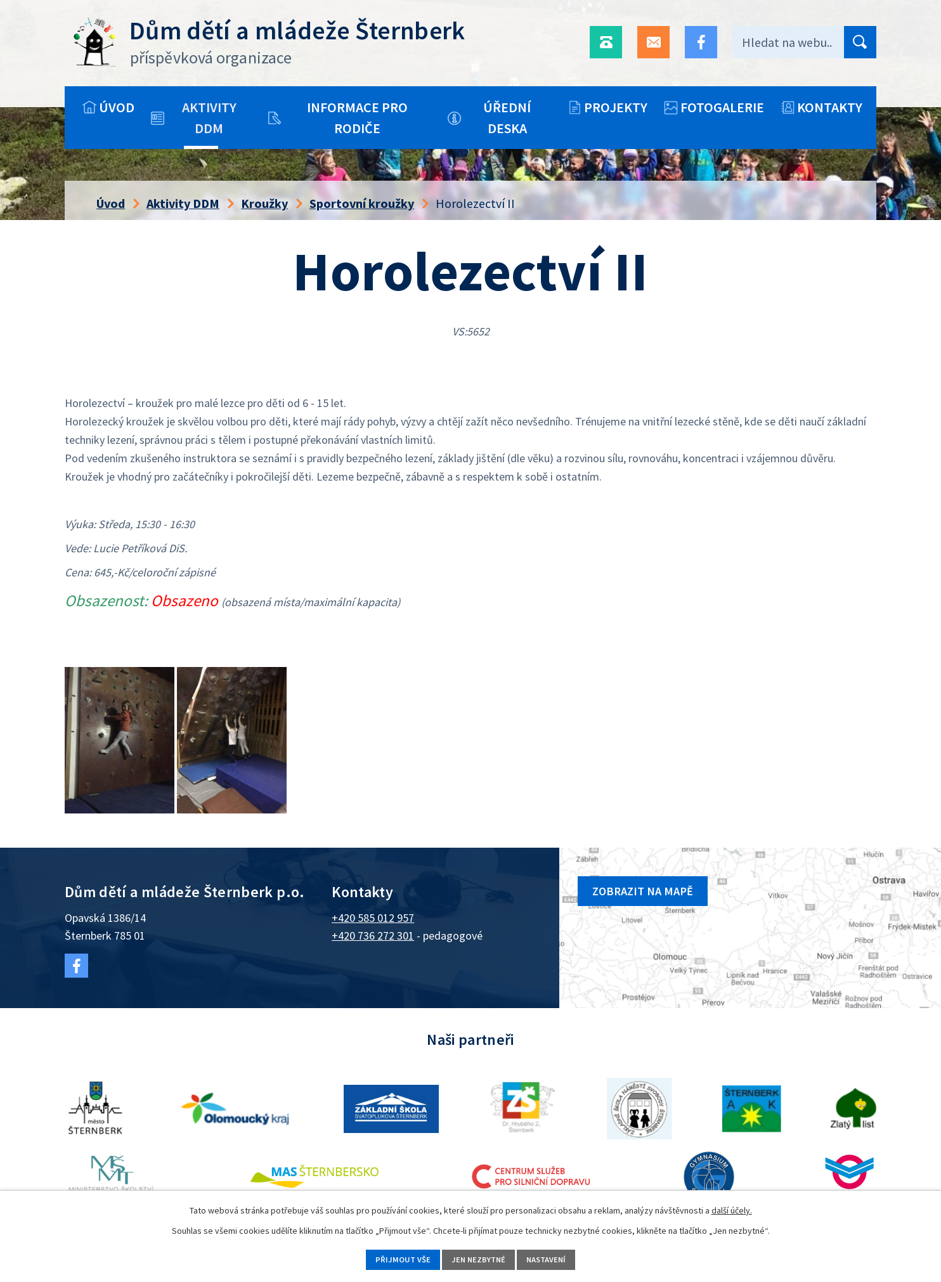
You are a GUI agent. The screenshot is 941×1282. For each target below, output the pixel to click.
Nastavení (556, 1258)
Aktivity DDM (209, 117)
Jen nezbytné (477, 1258)
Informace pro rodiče (357, 117)
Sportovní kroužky (361, 203)
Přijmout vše (391, 1258)
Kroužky (264, 203)
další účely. (731, 1208)
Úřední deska (507, 117)
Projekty (615, 107)
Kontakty (829, 107)
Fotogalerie (722, 107)
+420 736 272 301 (373, 935)
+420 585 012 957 (373, 917)
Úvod (116, 107)
